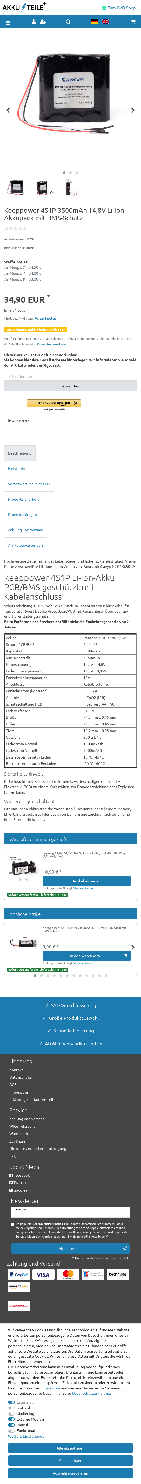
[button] (82, 405)
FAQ (13, 1155)
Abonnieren (93, 1248)
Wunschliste (18, 420)
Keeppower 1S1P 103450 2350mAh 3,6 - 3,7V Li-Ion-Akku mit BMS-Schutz (84, 929)
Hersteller (16, 468)
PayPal (22, 1424)
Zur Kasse (17, 1141)
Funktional (26, 1430)
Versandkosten (45, 318)
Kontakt (16, 1069)
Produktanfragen (22, 514)
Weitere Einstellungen (27, 1436)
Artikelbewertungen (25, 545)
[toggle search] (68, 22)
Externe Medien (30, 1419)
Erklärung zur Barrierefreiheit (34, 1099)
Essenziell (25, 1402)
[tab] (70, 453)
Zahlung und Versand (25, 529)
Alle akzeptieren (70, 1447)
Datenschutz (20, 1077)
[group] (23, 867)
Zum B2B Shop (119, 7)
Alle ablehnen (70, 1460)
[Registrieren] (43, 22)
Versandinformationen (52, 344)
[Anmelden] (34, 22)
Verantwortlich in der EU (29, 483)
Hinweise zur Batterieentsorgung (37, 1148)
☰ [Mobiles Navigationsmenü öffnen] (8, 22)
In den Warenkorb (98, 955)
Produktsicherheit (23, 499)
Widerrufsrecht (22, 1126)
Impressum (50, 1387)
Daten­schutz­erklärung (91, 1393)
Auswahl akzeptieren (70, 1473)
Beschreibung (19, 453)
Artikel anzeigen (87, 880)
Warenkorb (18, 1133)
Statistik (24, 1407)
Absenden (70, 385)
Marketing (25, 1413)
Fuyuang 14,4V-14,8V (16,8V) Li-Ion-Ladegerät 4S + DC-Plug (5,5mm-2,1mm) (84, 854)
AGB (13, 1084)
